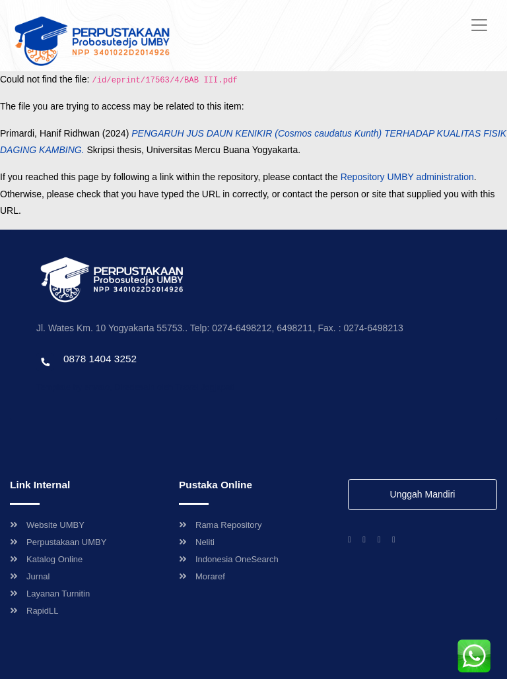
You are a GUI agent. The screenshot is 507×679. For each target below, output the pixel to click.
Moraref (202, 576)
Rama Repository (220, 525)
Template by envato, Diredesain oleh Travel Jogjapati (135, 387)
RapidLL (34, 611)
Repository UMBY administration (407, 177)
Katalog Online (46, 559)
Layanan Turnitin (50, 593)
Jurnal (30, 576)
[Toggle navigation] (479, 25)
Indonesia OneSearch (229, 559)
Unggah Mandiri (423, 494)
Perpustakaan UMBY (58, 542)
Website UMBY (47, 525)
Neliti (197, 542)
